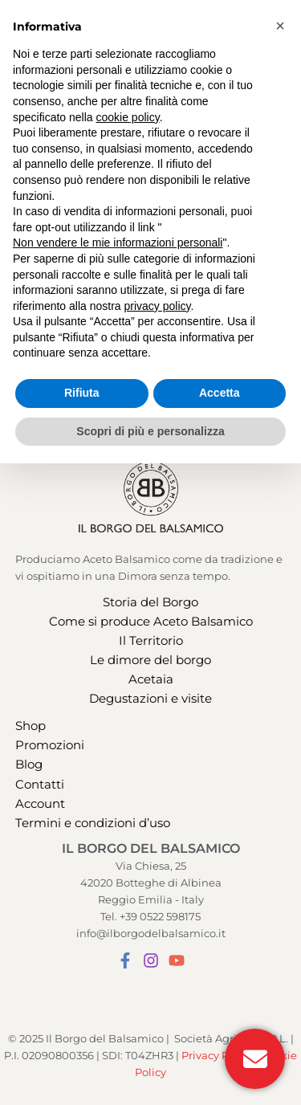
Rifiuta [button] (82, 1034)
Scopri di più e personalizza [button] (150, 1072)
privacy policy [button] (157, 946)
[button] (66, 18)
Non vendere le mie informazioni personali (117, 884)
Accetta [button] (219, 1034)
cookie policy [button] (128, 758)
